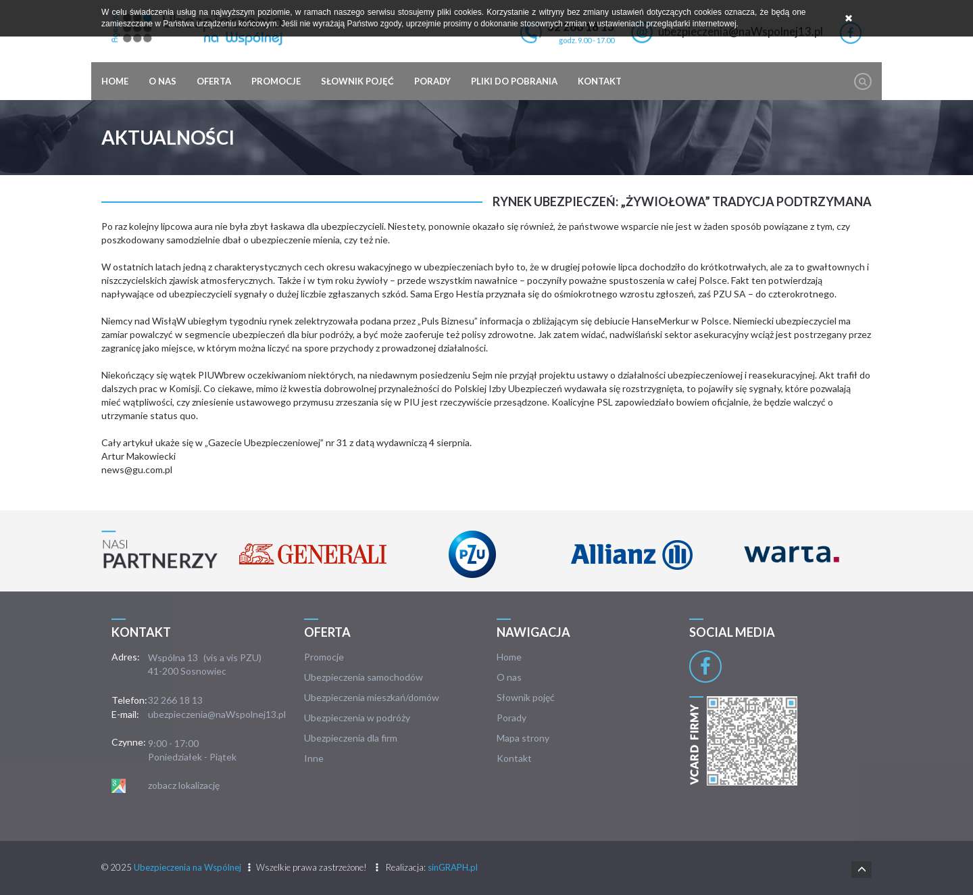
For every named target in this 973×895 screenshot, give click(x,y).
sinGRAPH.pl (453, 867)
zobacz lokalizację (184, 785)
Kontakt (600, 81)
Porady (432, 81)
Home (114, 81)
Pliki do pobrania (514, 81)
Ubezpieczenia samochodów (363, 677)
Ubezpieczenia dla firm (350, 738)
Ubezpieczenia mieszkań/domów (371, 697)
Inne (314, 758)
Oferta (214, 81)
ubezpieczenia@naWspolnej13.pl (217, 714)
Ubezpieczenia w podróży (357, 717)
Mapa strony (523, 738)
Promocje (276, 81)
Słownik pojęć (357, 81)
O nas (162, 81)
